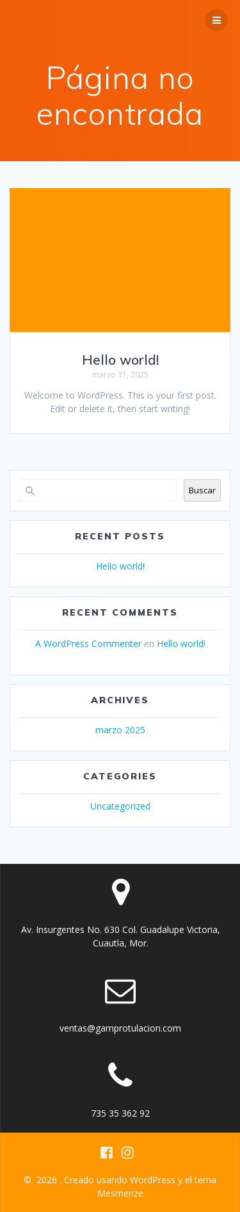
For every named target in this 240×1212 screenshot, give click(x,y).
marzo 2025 (120, 730)
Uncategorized (120, 806)
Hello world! (120, 359)
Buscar (202, 490)
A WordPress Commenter (88, 643)
